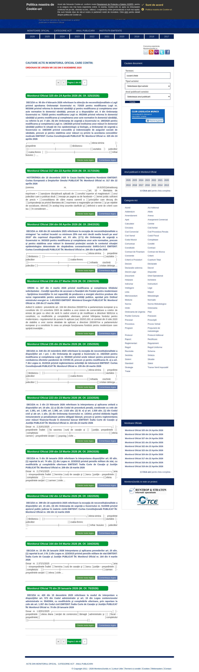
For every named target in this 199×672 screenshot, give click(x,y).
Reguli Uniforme (155, 347)
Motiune (128, 300)
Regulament (153, 343)
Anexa (150, 215)
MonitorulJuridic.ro (102, 668)
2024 (62, 36)
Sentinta (128, 355)
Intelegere (129, 288)
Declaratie (152, 264)
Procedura (129, 324)
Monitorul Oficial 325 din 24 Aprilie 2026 (144, 430)
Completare (153, 240)
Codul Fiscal (153, 235)
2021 (106, 36)
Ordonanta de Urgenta (135, 312)
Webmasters (157, 668)
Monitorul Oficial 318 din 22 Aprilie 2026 (144, 462)
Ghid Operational (155, 276)
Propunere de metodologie (154, 329)
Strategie (129, 367)
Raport (128, 339)
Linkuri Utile (117, 668)
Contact (167, 668)
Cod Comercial (131, 232)
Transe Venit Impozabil (158, 367)
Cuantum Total (154, 260)
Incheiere (152, 280)
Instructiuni (152, 284)
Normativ (152, 300)
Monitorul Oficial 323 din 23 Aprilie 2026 (144, 450)
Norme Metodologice (157, 304)
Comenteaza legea (107, 160)
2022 (92, 36)
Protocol (128, 335)
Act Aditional (153, 207)
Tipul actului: (132, 81)
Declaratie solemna (133, 268)
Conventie (129, 256)
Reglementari (131, 343)
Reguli (128, 347)
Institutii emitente (110, 30)
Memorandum (131, 296)
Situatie (151, 359)
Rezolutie (129, 351)
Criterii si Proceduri (133, 260)
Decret (151, 268)
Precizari (129, 320)
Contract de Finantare (135, 252)
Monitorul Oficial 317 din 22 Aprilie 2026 (144, 458)
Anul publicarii (85, 30)
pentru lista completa (156, 191)
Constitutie (129, 248)
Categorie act (63, 30)
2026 (32, 36)
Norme (128, 304)
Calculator (129, 223)
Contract (151, 248)
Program (129, 328)
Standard (129, 363)
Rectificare (152, 339)
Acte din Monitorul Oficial (41, 664)
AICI (126, 12)
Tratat (127, 371)
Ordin (127, 308)
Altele (150, 212)
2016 (147, 185)
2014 (160, 185)
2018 (151, 36)
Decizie (128, 264)
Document (129, 276)
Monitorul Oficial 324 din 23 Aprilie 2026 (144, 454)
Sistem (128, 359)
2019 (136, 36)
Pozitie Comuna (132, 316)
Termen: (129, 71)
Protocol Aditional (155, 335)
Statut (150, 363)
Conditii (151, 244)
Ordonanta (152, 308)
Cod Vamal (130, 235)
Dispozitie (152, 272)
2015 (154, 185)
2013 (166, 185)
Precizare (152, 316)
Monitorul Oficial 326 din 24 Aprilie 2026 (144, 434)
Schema (151, 351)
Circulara (129, 228)
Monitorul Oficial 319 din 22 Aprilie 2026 (144, 466)
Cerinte (151, 223)
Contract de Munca (156, 252)
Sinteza (151, 355)
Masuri (151, 292)
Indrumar (129, 284)
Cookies (146, 668)
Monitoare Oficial (38, 30)
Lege (150, 288)
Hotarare (129, 280)
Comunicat (130, 244)
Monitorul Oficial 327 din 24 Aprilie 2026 (144, 438)
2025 (47, 36)
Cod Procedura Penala (158, 232)
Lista (127, 292)
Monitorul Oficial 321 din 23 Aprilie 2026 (144, 442)
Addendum (130, 212)
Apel (127, 219)
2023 (77, 36)
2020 (121, 36)
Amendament (131, 215)
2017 (166, 36)
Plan (150, 312)
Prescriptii (152, 320)
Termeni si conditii (133, 668)
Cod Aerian (153, 228)
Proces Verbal (154, 324)
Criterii (151, 256)
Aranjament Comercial (158, 219)
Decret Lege (130, 272)
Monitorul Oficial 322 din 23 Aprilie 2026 (144, 446)
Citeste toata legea (85, 160)
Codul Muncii (131, 240)
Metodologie (153, 296)
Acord (127, 207)
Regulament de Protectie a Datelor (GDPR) (115, 4)
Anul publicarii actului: (137, 91)
